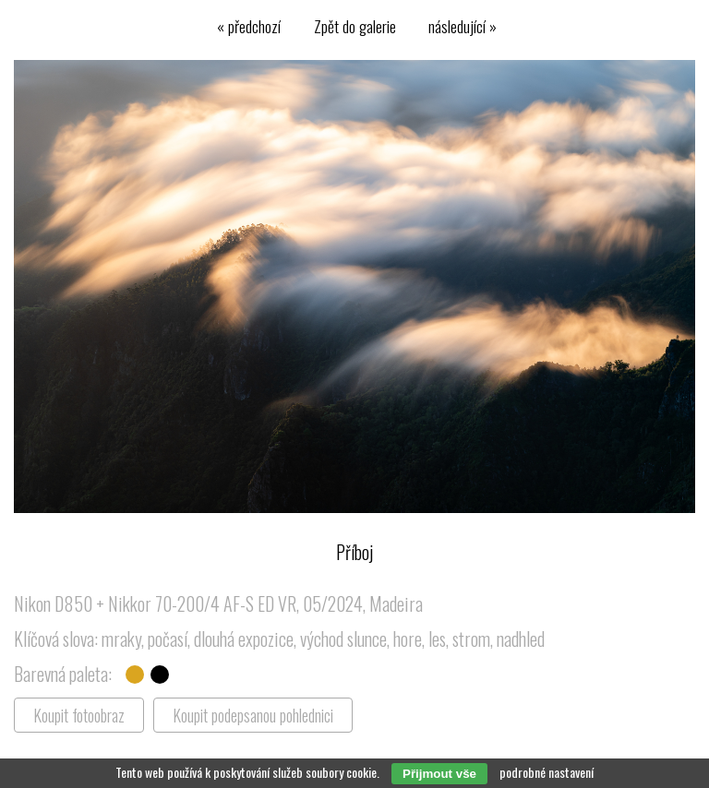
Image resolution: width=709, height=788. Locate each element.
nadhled (521, 638)
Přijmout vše (439, 774)
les (437, 638)
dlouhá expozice (244, 638)
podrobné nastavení (546, 772)
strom (471, 638)
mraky (121, 638)
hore (407, 638)
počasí (167, 638)
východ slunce (343, 638)
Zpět (355, 26)
